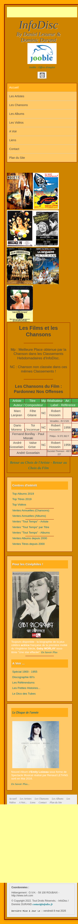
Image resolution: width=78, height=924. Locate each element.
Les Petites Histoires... (26, 688)
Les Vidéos (16, 122)
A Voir (13, 131)
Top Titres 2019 (22, 499)
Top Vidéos (19, 504)
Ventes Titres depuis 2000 (28, 543)
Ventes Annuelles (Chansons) (30, 510)
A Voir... (23, 802)
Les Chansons (18, 105)
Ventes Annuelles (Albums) (29, 515)
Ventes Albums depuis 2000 (29, 538)
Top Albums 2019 (23, 493)
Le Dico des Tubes (24, 693)
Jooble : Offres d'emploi (42, 67)
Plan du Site (17, 157)
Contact (14, 149)
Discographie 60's (23, 677)
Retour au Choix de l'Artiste (30, 463)
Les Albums (16, 113)
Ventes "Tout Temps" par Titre (30, 527)
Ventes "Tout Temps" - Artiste (30, 521)
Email (42, 75)
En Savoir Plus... (20, 784)
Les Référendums (23, 682)
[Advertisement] (42, 12)
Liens (12, 140)
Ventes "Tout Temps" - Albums (31, 532)
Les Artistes (16, 96)
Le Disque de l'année (25, 712)
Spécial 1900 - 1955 (24, 671)
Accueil (14, 87)
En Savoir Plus (49, 652)
